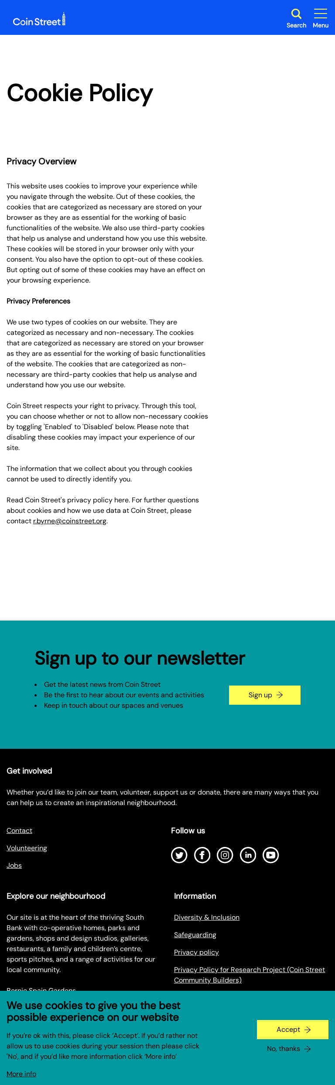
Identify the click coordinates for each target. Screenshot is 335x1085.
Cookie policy (195, 997)
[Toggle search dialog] (296, 18)
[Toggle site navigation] (320, 18)
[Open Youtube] (271, 855)
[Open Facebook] (202, 855)
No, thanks (283, 1056)
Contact (19, 830)
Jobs (14, 865)
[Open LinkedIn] (248, 855)
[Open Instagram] (225, 855)
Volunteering (27, 848)
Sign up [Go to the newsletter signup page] (260, 694)
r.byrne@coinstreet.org (69, 520)
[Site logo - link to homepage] (39, 18)
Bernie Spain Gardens (41, 990)
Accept (288, 1037)
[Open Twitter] (179, 855)
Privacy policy (196, 952)
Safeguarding (195, 934)
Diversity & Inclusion (206, 917)
